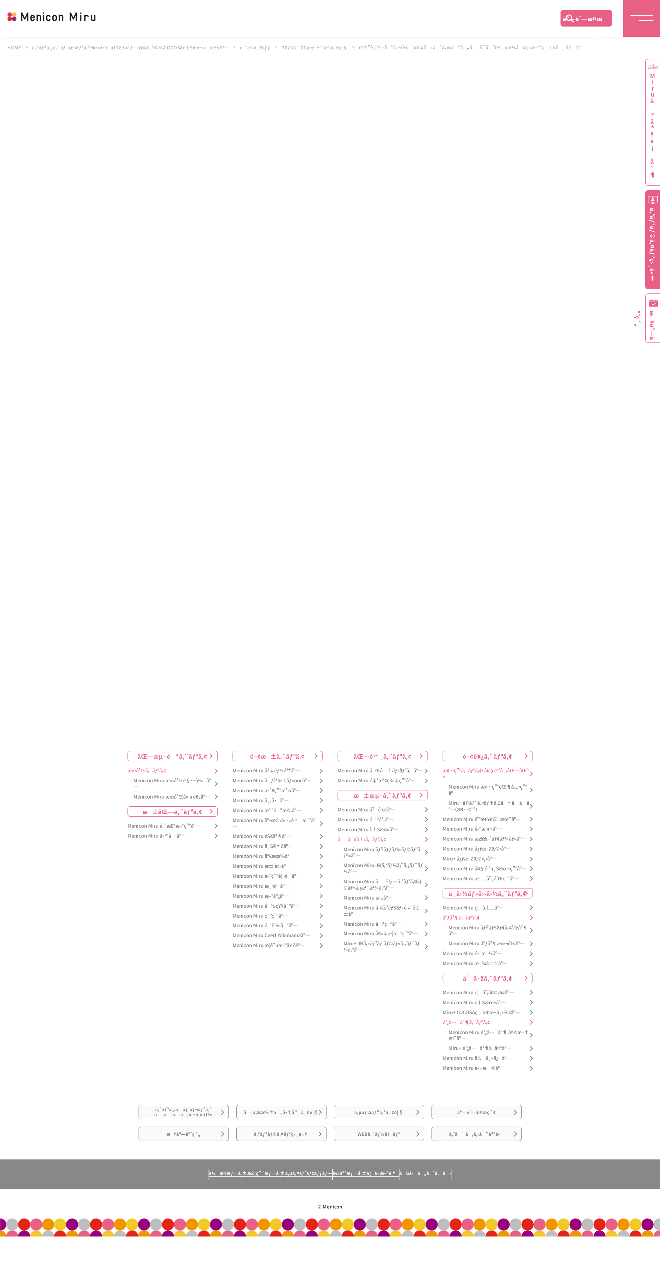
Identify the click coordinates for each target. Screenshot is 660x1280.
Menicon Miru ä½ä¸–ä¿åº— (477, 1069)
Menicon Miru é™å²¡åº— (366, 830)
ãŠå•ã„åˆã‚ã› (493, 1213)
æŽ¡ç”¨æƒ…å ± (229, 1213)
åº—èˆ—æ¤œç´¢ (583, 20)
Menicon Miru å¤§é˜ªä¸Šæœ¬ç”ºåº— (484, 879)
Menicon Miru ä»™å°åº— (157, 846)
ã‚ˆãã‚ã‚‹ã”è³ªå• (476, 1169)
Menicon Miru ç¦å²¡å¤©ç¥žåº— (478, 1003)
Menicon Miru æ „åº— (367, 908)
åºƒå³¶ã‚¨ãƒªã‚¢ (461, 928)
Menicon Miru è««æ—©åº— (473, 1078)
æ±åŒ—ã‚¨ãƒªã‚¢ (173, 821)
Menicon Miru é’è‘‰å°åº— (265, 936)
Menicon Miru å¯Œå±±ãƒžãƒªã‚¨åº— (380, 781)
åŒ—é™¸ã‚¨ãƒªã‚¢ (382, 766)
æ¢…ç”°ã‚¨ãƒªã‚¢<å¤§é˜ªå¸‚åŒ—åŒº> (485, 784)
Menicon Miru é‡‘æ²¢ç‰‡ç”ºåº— (376, 791)
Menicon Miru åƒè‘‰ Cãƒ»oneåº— (272, 791)
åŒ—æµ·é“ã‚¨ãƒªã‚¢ (172, 766)
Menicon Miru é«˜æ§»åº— (472, 839)
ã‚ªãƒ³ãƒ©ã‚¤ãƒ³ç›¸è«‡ (281, 1169)
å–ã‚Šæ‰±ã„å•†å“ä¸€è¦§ (281, 1132)
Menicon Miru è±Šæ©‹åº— (368, 840)
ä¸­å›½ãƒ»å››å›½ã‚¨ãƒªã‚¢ (488, 903)
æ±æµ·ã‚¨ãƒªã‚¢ (382, 805)
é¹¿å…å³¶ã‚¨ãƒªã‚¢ (466, 1033)
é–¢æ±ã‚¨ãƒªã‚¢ (277, 766)
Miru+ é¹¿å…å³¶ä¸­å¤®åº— (479, 1059)
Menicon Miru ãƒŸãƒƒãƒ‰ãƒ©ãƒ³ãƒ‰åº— (381, 863)
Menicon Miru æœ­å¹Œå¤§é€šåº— (171, 807)
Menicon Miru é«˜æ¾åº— (472, 964)
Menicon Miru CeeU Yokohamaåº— (271, 946)
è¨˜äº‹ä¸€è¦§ (261, 47)
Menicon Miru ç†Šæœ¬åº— (474, 1013)
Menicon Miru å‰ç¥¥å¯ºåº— (266, 916)
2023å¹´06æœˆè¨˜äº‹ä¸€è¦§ (322, 47)
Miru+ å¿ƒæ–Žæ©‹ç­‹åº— (469, 869)
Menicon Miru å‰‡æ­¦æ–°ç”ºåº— (380, 944)
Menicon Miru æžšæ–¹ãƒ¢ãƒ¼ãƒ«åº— (484, 849)
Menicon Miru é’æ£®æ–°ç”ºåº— (164, 836)
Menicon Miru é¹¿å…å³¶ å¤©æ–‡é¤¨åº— (488, 1046)
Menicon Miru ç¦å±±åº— (473, 918)
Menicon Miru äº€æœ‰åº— (263, 867)
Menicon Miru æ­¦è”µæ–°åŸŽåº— (269, 956)
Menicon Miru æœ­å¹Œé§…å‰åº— (172, 794)
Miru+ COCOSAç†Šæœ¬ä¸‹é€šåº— (481, 1023)
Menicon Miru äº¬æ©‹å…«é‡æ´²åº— (274, 834)
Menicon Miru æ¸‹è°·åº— (261, 896)
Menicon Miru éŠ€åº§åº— (262, 847)
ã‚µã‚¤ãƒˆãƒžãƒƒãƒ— (305, 1213)
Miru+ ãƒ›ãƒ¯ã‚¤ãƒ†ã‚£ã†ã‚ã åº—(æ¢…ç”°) (488, 816)
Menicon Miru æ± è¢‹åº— (261, 876)
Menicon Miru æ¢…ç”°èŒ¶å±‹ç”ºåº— (487, 800)
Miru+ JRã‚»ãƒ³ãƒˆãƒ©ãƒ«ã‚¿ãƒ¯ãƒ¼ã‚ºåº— (381, 957)
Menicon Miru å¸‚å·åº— (261, 811)
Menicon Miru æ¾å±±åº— (475, 974)
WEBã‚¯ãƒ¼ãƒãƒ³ (379, 1169)
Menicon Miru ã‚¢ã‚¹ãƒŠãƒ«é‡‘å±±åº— (381, 921)
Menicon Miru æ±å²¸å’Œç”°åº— (481, 889)
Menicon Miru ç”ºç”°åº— (260, 926)
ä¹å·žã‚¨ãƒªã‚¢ (487, 988)
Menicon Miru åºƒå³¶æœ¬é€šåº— (486, 954)
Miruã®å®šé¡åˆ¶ (652, 125)
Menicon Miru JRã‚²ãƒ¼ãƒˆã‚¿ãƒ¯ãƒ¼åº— (383, 879)
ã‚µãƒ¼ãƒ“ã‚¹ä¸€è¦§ (378, 1127)
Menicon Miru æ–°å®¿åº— (261, 906)
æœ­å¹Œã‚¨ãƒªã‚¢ (147, 781)
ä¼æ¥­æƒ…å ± (159, 1213)
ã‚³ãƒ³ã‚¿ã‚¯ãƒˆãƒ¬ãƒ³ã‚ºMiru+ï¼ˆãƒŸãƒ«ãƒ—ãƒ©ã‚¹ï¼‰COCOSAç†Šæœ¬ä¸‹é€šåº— (133, 47)
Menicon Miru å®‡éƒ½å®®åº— (266, 781)
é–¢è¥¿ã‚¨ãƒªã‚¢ (487, 766)
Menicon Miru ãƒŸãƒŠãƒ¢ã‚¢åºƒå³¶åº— (488, 941)
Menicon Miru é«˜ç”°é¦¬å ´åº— (267, 886)
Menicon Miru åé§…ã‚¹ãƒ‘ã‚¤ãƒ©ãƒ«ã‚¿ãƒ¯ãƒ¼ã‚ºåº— (382, 895)
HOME (14, 47)
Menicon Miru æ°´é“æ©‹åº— (267, 821)
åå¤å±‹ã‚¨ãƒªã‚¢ (362, 850)
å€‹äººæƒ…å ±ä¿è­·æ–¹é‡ (398, 1213)
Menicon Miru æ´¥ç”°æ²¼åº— (267, 801)
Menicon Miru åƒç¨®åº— (372, 934)
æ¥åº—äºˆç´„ (183, 1169)
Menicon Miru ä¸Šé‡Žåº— (263, 857)
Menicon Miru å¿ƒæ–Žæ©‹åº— (476, 859)
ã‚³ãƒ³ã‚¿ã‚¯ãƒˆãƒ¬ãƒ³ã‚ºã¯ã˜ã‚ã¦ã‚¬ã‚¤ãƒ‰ (183, 1128)
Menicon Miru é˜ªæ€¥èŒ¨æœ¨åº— (482, 830)
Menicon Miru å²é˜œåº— (366, 820)
